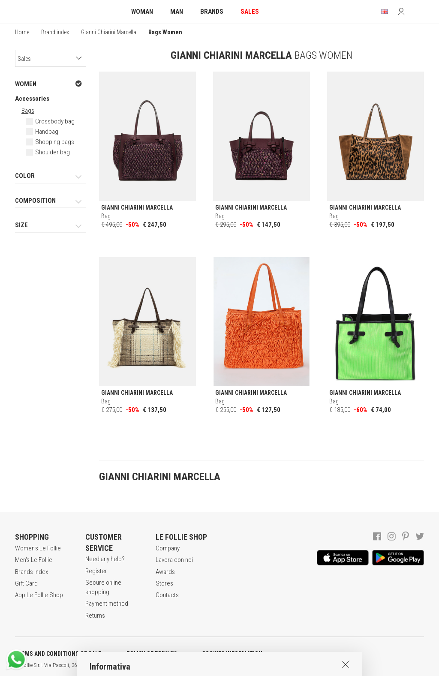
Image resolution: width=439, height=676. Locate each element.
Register (96, 571)
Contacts (167, 595)
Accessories (32, 98)
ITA (294, 665)
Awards (165, 572)
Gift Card (26, 583)
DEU (315, 665)
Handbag (46, 131)
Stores (164, 583)
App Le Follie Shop (39, 595)
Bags (27, 110)
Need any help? (105, 559)
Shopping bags (54, 142)
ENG (304, 665)
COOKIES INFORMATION (232, 653)
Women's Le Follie (38, 548)
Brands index (31, 572)
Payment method (106, 603)
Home (22, 32)
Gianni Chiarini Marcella (108, 32)
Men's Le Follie (33, 560)
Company (168, 548)
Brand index (55, 32)
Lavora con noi (174, 560)
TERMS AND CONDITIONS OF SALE (58, 653)
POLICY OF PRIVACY (151, 653)
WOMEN (48, 84)
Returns (95, 615)
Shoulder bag (52, 152)
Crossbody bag (55, 121)
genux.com (275, 665)
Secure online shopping (103, 587)
